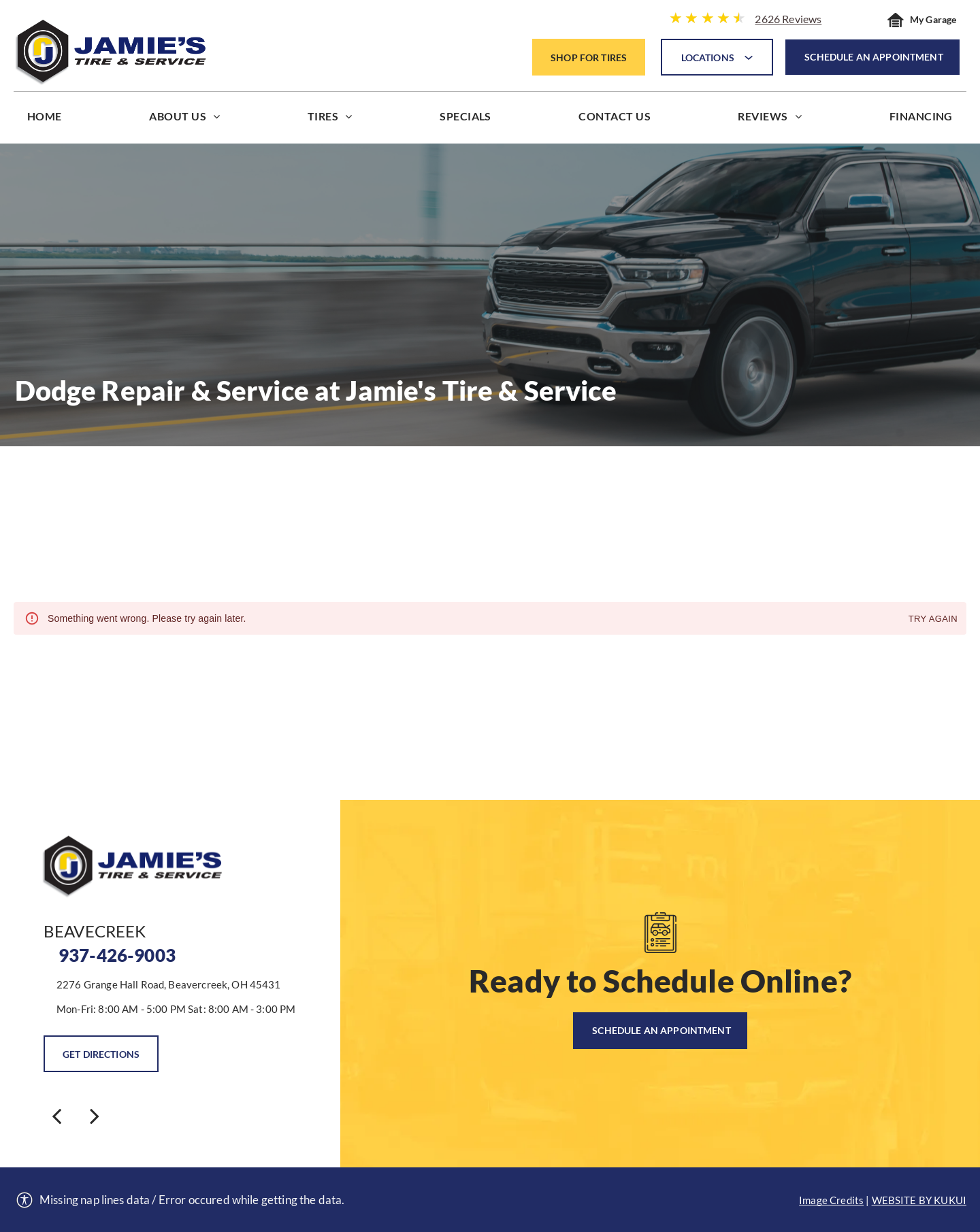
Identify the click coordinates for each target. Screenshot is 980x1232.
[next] (94, 1115)
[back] (56, 1115)
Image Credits (831, 1200)
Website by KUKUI (919, 1200)
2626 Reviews (788, 18)
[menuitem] (44, 119)
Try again (933, 619)
